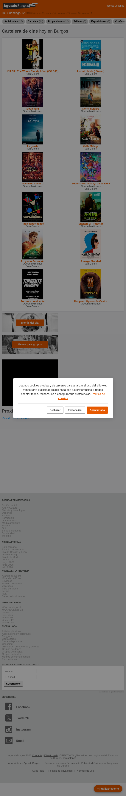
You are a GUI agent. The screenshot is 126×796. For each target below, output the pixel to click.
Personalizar (75, 410)
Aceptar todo (97, 410)
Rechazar (55, 410)
